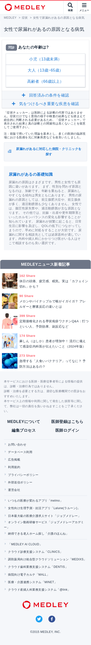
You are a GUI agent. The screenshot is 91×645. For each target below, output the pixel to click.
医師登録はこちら (67, 422)
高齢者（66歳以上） (45, 81)
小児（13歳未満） (45, 59)
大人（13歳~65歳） (45, 70)
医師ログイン (67, 430)
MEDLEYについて (23, 422)
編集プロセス (24, 430)
